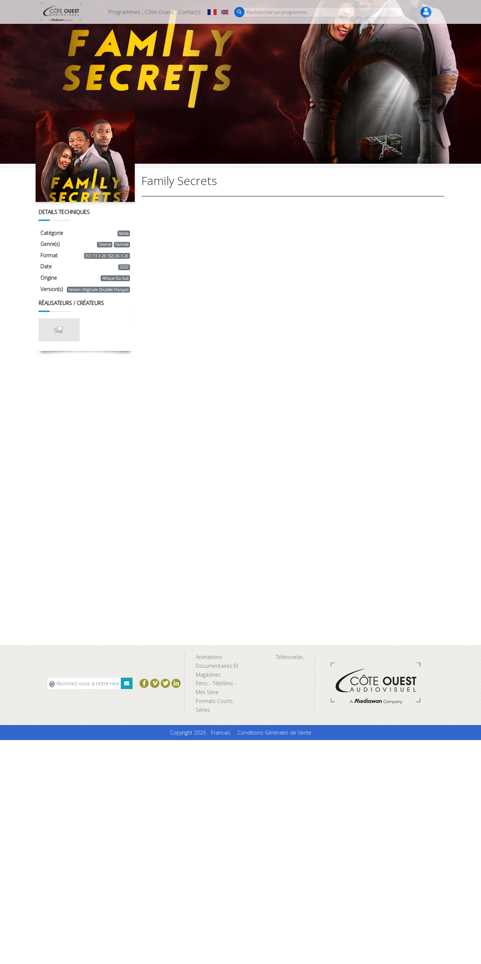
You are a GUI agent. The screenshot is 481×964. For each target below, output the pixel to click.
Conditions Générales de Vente (274, 732)
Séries (203, 709)
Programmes (124, 11)
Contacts (189, 11)
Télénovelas (289, 656)
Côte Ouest (159, 11)
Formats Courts (214, 700)
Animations (209, 656)
